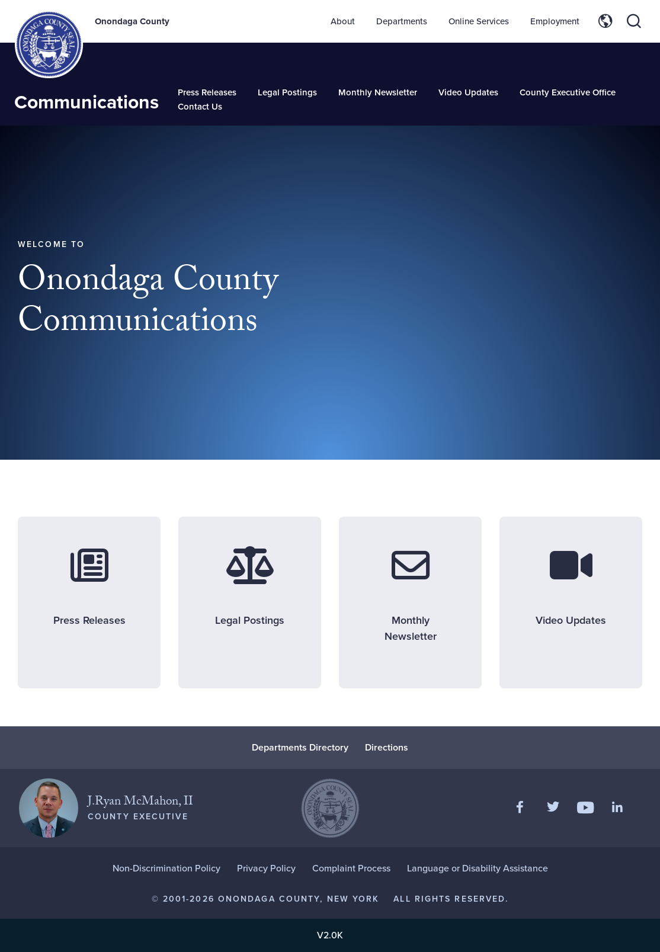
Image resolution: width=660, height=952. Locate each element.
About (343, 21)
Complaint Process (351, 868)
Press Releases (207, 92)
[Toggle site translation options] (605, 21)
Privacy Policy (266, 868)
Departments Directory (300, 747)
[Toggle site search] (634, 21)
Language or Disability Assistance (477, 868)
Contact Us (200, 106)
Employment (554, 21)
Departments (401, 21)
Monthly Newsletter (377, 92)
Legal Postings (287, 92)
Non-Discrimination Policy (166, 868)
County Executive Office (568, 92)
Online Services (478, 21)
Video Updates (468, 92)
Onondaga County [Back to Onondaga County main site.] (132, 21)
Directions (386, 747)
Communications (86, 102)
